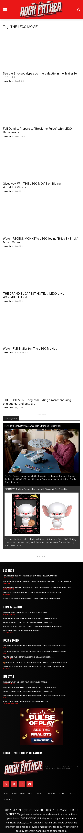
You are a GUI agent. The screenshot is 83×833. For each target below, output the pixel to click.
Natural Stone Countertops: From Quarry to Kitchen (27, 622)
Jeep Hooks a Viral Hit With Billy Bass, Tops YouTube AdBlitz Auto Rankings (37, 582)
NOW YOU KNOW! (9, 614)
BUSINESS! (6, 594)
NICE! (5, 647)
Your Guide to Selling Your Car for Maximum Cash (25, 701)
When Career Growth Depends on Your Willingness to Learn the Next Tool (37, 587)
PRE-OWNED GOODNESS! (12, 703)
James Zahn (8, 81)
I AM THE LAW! (8, 577)
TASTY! (5, 653)
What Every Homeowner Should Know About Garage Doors (30, 618)
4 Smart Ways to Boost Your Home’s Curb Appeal (25, 613)
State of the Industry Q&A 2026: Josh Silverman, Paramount (32, 425)
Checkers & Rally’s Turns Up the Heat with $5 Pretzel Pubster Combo (34, 651)
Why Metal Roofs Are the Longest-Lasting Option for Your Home (32, 626)
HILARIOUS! (7, 583)
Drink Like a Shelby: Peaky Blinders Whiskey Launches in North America (34, 646)
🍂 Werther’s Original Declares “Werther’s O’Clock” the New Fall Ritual (35, 663)
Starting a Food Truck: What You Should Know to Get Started (32, 593)
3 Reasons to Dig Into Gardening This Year (22, 630)
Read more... (16, 482)
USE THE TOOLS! (8, 589)
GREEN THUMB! (8, 632)
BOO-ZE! (6, 668)
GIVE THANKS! (8, 659)
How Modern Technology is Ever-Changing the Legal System (30, 576)
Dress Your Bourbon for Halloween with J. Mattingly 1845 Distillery (34, 667)
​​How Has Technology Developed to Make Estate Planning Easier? (32, 598)
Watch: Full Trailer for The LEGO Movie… (30, 348)
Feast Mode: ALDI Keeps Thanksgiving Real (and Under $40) (28, 657)
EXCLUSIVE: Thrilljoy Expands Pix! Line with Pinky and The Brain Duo (36, 489)
